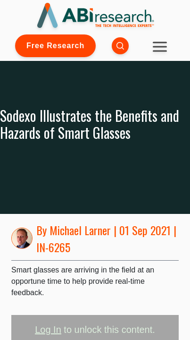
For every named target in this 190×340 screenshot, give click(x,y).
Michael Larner (80, 229)
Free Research (55, 46)
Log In (48, 329)
